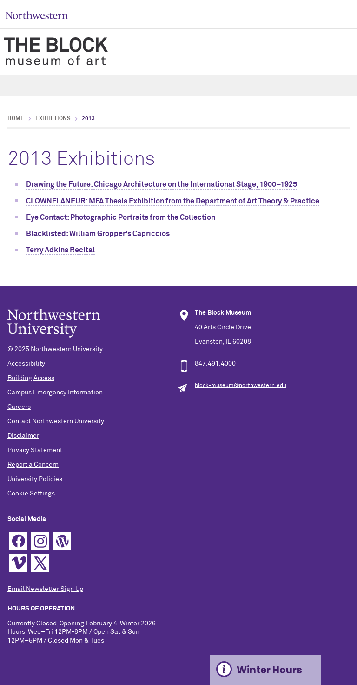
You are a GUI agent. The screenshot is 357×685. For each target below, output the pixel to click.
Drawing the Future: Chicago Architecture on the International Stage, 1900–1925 (161, 184)
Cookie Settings (31, 493)
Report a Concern (33, 464)
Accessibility (26, 363)
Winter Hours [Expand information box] (269, 670)
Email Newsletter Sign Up (45, 589)
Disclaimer (23, 436)
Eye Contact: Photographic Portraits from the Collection (120, 217)
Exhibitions (53, 119)
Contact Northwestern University (55, 421)
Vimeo (18, 563)
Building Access (30, 378)
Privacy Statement (34, 450)
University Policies (34, 479)
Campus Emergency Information (55, 392)
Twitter (40, 563)
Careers (19, 407)
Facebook (18, 541)
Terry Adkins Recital (60, 250)
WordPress (62, 541)
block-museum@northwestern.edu (240, 385)
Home (15, 119)
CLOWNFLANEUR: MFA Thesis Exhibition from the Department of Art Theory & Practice (172, 201)
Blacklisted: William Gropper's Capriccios (98, 233)
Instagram (40, 541)
